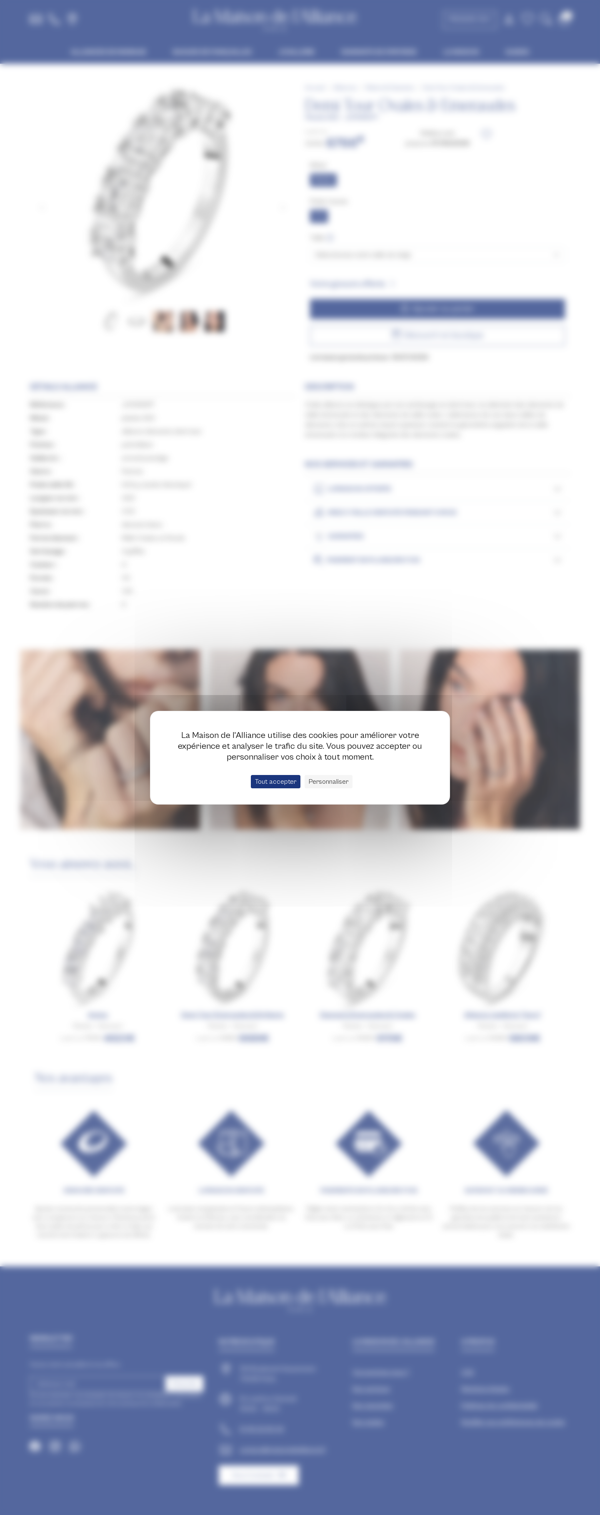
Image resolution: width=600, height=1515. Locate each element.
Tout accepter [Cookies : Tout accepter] (275, 781)
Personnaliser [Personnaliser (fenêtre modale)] (328, 781)
